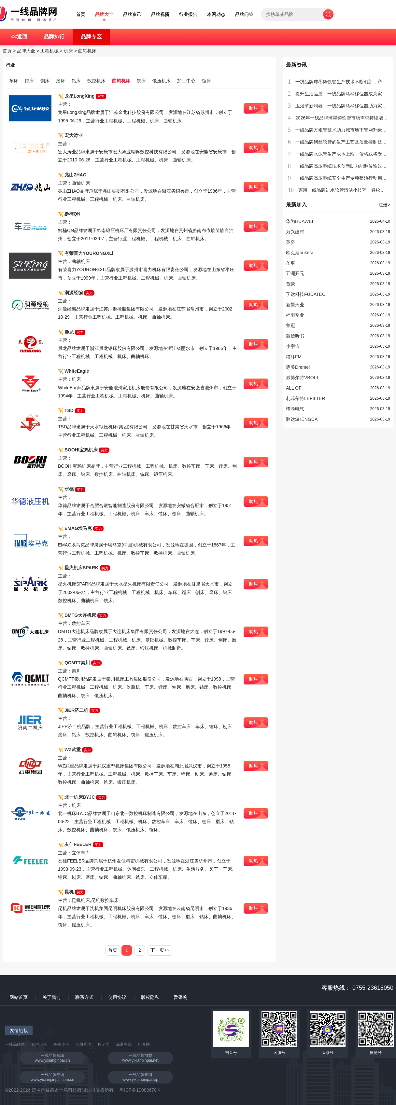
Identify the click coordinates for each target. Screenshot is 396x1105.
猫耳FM (294, 356)
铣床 (141, 80)
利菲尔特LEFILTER (305, 398)
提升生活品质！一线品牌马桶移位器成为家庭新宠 (345, 93)
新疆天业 (295, 304)
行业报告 (188, 14)
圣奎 (290, 263)
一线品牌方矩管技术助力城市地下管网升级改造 (343, 129)
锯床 (206, 80)
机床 (68, 50)
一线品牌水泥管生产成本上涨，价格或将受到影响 (345, 154)
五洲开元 (295, 273)
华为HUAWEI (299, 221)
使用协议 (117, 997)
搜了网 (103, 1044)
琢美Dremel (298, 367)
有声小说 (39, 1044)
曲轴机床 (87, 50)
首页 (80, 14)
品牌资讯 (132, 14)
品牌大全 (104, 14)
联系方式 (84, 997)
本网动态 (216, 14)
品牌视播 (160, 14)
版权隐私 (150, 997)
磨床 (60, 80)
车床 (13, 80)
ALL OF (294, 388)
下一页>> (159, 950)
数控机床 (96, 80)
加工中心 (186, 80)
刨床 (45, 80)
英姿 (290, 242)
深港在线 (124, 1044)
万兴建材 (295, 231)
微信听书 (295, 335)
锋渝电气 (295, 408)
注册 (384, 204)
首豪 (290, 283)
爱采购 (180, 997)
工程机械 (49, 50)
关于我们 (51, 997)
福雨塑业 (295, 315)
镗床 (29, 80)
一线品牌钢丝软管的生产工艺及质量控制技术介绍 (345, 142)
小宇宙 (293, 346)
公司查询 (83, 1044)
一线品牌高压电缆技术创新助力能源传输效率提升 (345, 166)
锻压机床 (161, 80)
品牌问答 (244, 14)
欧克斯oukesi (299, 252)
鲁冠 (290, 325)
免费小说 (61, 1044)
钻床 (76, 80)
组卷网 (144, 1044)
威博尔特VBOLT (302, 377)
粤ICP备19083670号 (140, 1090)
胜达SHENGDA (302, 419)
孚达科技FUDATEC (305, 294)
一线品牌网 (15, 1044)
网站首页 (18, 997)
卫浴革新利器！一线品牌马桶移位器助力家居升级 (345, 105)
